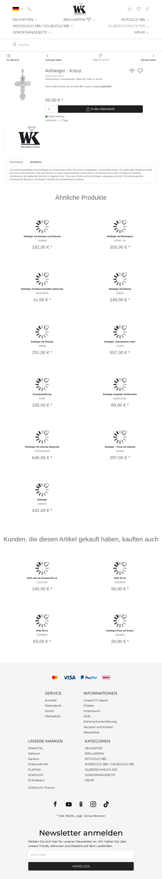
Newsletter (92, 732)
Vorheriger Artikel (53, 60)
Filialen (89, 706)
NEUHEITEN (25, 20)
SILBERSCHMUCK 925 (128, 26)
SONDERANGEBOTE (32, 32)
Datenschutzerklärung (100, 721)
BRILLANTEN (79, 20)
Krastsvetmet (38, 764)
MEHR (141, 32)
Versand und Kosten (98, 727)
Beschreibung (16, 162)
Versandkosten (94, 816)
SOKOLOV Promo (41, 788)
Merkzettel (53, 716)
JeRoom (34, 753)
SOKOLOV (35, 775)
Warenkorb (53, 706)
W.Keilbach (36, 780)
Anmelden (81, 866)
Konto (49, 711)
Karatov (33, 759)
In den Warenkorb (100, 109)
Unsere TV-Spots (96, 700)
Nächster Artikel (148, 60)
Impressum (92, 711)
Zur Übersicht (12, 60)
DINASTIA (35, 748)
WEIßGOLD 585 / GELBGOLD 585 (109, 764)
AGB (87, 716)
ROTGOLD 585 (135, 20)
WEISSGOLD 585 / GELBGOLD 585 (43, 26)
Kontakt (51, 700)
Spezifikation (36, 162)
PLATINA (34, 770)
